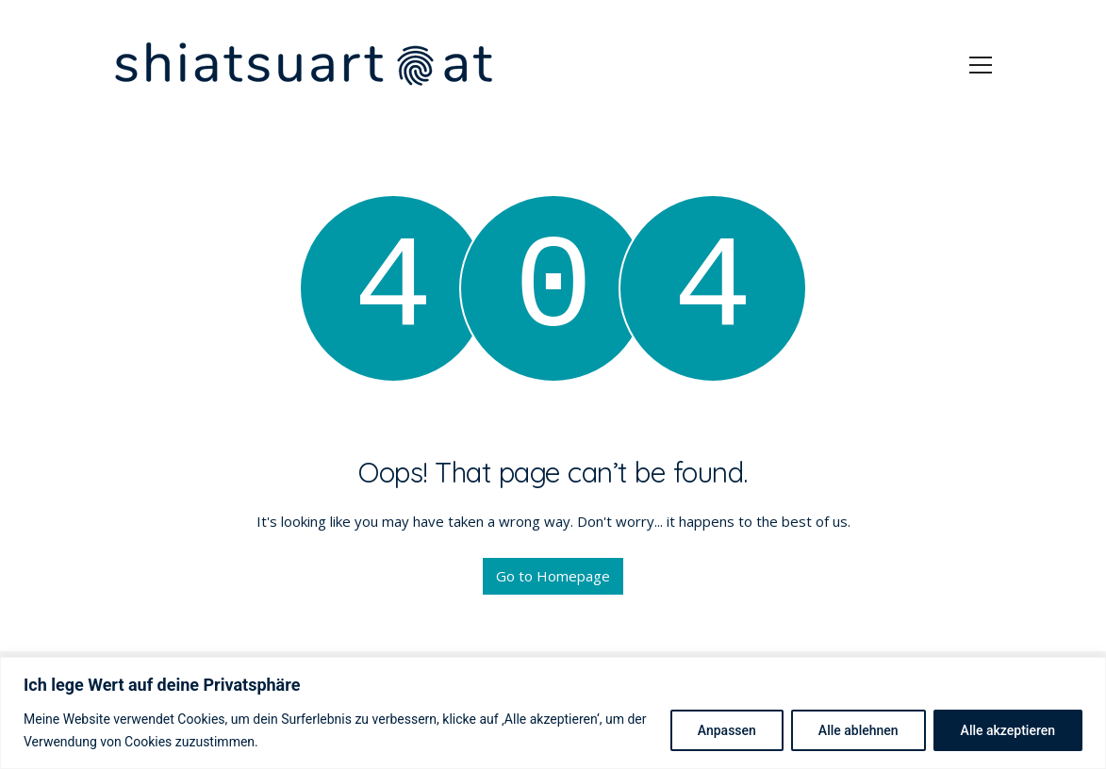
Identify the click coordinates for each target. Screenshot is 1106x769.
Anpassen (727, 730)
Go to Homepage (553, 575)
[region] (553, 713)
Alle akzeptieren (1008, 730)
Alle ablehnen (858, 730)
